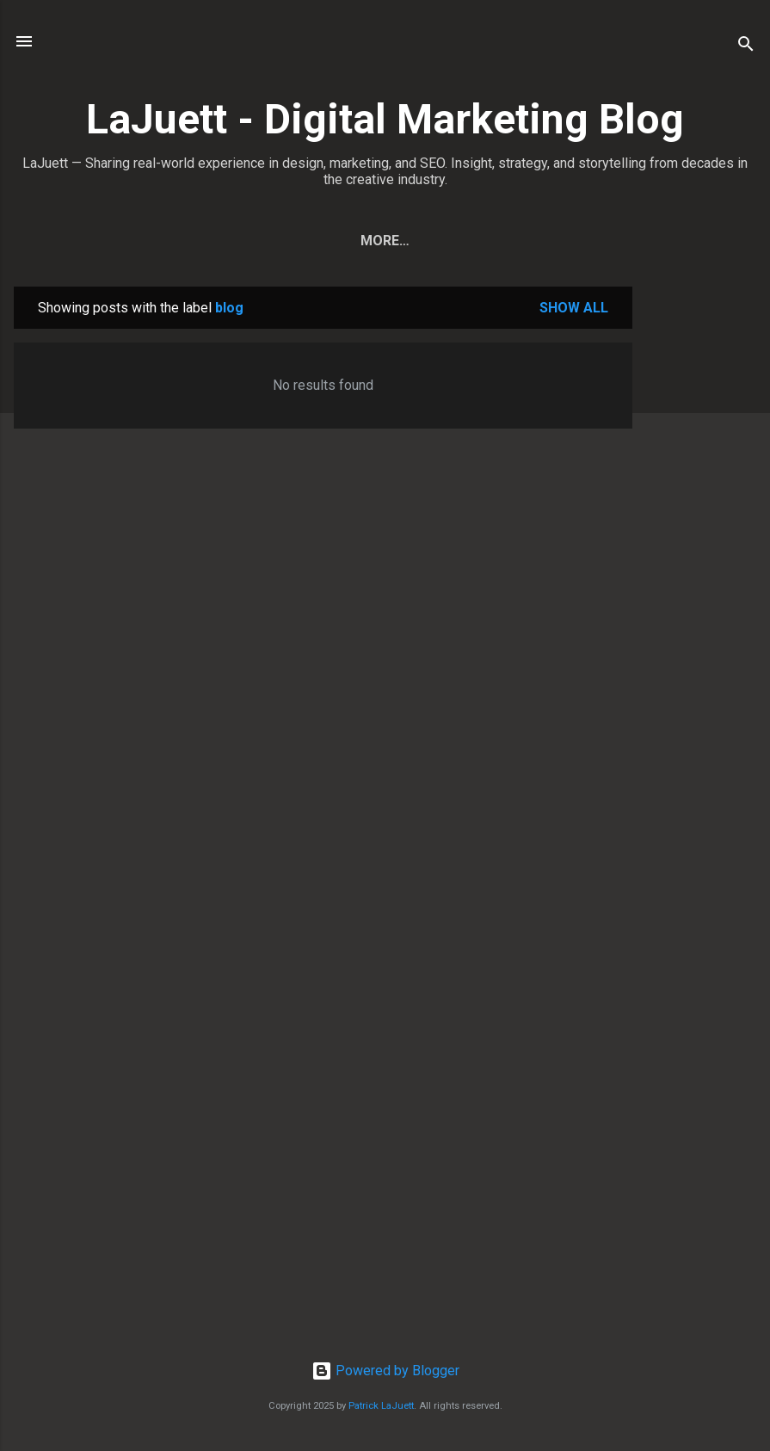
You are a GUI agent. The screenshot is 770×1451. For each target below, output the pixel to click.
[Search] (746, 47)
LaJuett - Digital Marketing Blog (385, 119)
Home (236, 240)
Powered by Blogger (385, 1370)
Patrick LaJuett (381, 1405)
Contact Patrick (491, 240)
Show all (573, 307)
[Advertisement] (701, 545)
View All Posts (341, 240)
